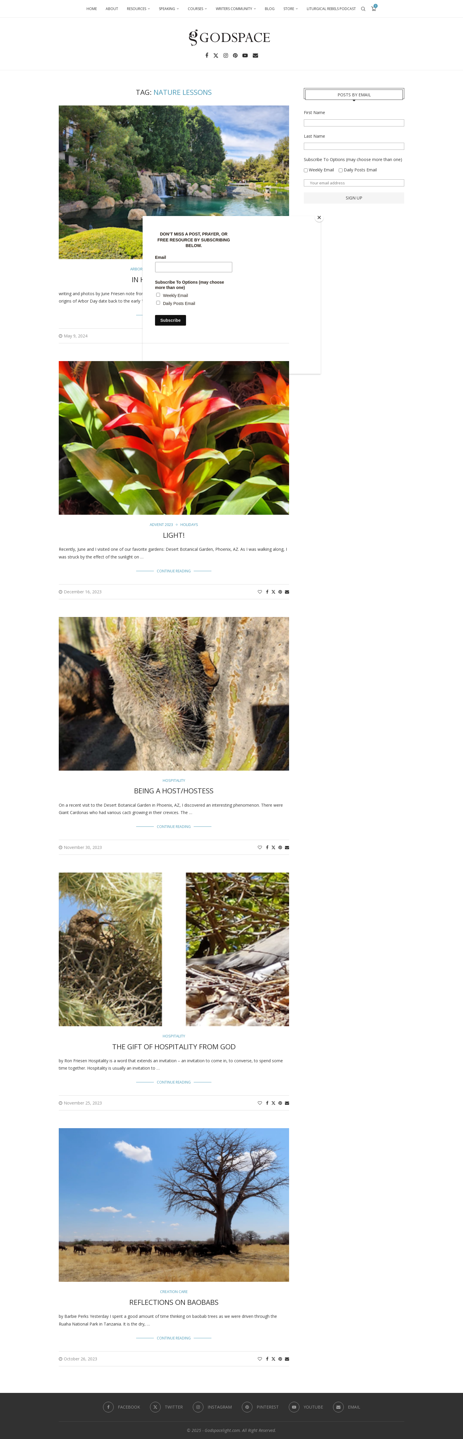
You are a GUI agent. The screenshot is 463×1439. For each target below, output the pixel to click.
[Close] (319, 217)
